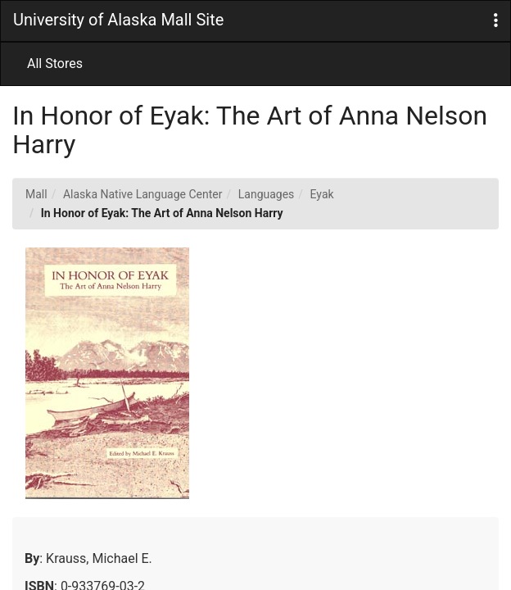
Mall (36, 194)
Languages (266, 194)
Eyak (322, 194)
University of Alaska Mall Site (118, 20)
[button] (496, 20)
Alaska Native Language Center (143, 194)
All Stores (55, 63)
